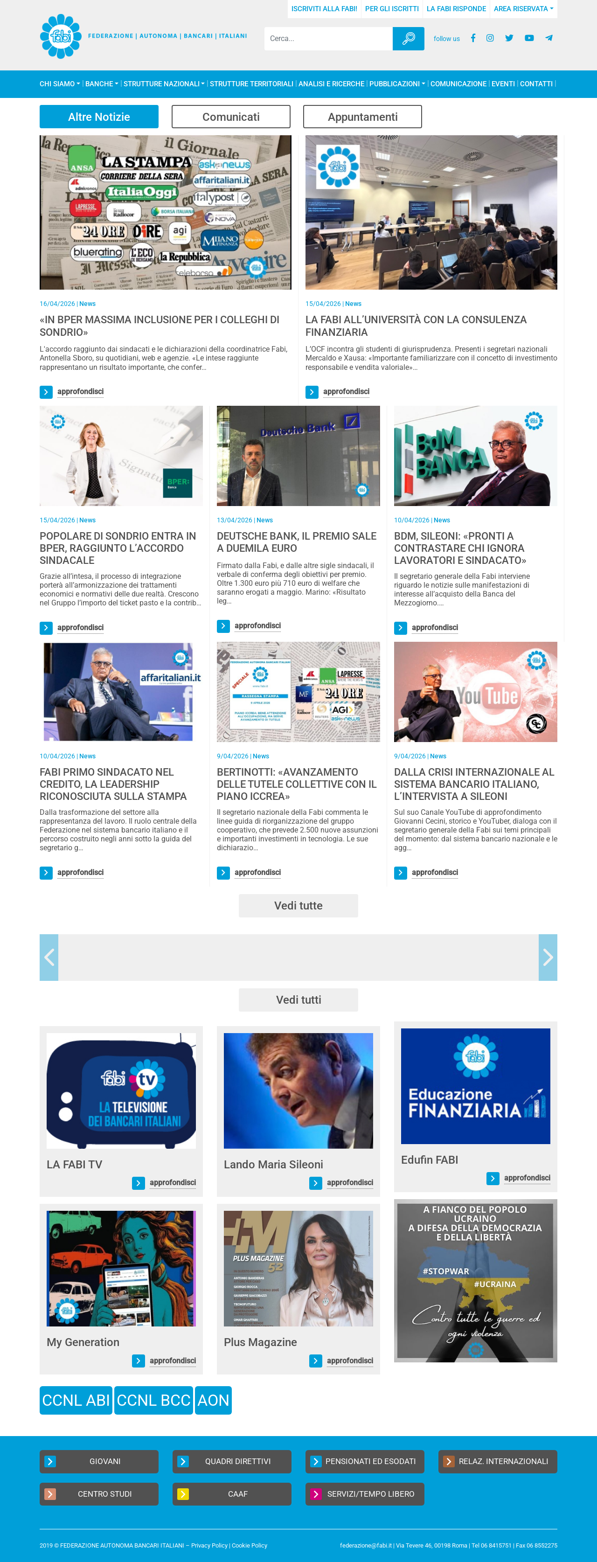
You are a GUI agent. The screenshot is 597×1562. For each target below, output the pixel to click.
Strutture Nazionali (162, 84)
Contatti (536, 84)
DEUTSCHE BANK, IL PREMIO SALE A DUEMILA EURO (296, 542)
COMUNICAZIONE (458, 84)
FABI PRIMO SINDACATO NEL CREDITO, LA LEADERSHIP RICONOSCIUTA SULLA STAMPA (113, 784)
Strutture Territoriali (251, 84)
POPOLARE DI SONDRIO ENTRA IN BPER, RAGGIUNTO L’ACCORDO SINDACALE (118, 548)
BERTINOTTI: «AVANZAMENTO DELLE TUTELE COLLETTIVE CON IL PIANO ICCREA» (297, 784)
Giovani (82, 1461)
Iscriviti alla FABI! (324, 9)
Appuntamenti (364, 117)
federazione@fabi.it (366, 1545)
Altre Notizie (100, 117)
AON (213, 1400)
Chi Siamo (57, 84)
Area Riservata (521, 9)
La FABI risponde (456, 9)
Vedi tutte (298, 905)
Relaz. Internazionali (495, 1461)
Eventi (503, 84)
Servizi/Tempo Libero (362, 1494)
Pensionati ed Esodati (363, 1461)
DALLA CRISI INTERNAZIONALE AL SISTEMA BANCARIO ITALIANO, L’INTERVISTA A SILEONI (474, 784)
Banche (99, 84)
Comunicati (232, 117)
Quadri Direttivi (224, 1461)
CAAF (212, 1494)
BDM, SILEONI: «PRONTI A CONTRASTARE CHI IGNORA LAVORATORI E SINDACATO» (460, 548)
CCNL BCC (154, 1400)
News (87, 303)
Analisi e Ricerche (331, 84)
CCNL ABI (76, 1400)
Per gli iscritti (392, 9)
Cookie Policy (249, 1545)
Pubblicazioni (394, 84)
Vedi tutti (298, 1000)
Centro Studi (88, 1494)
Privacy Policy (209, 1545)
